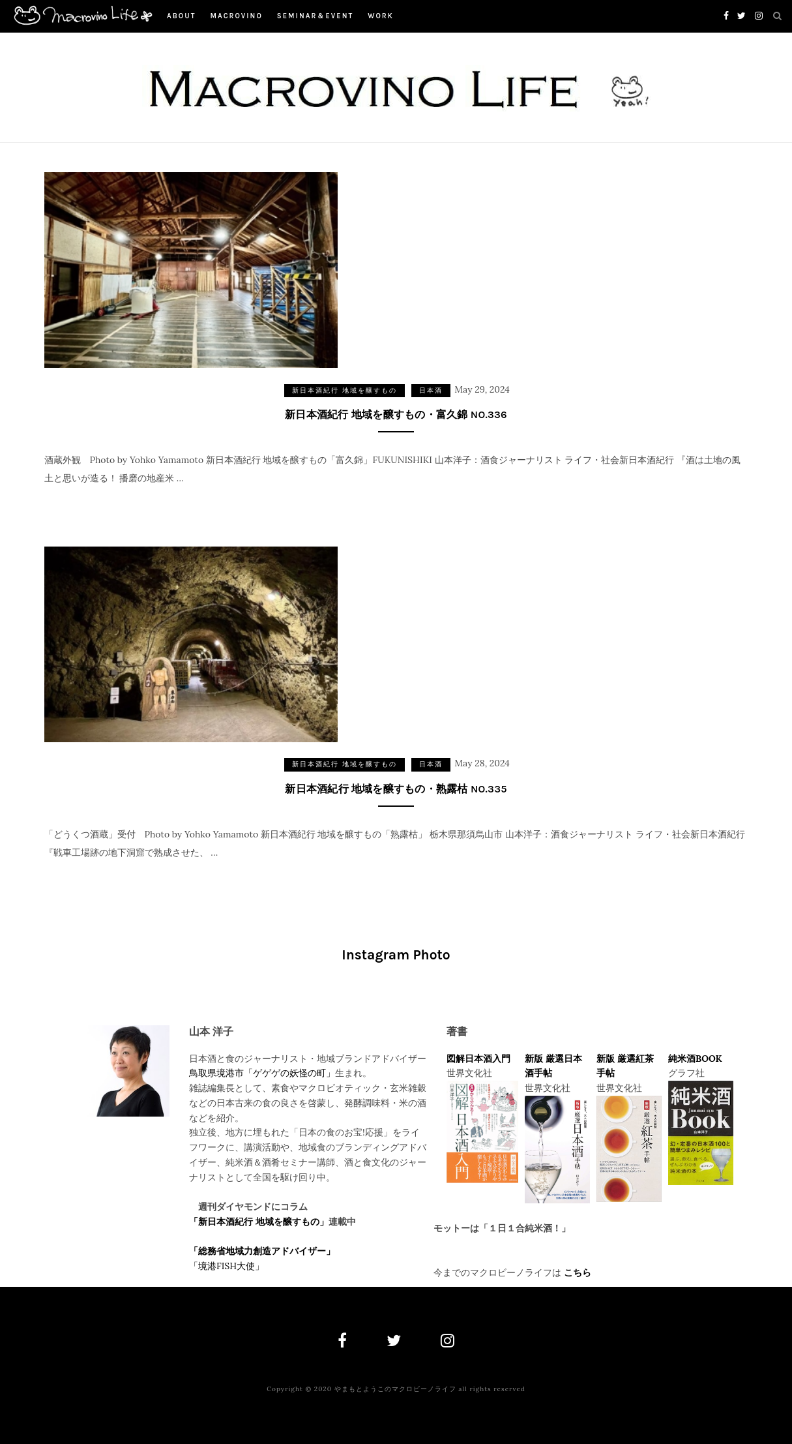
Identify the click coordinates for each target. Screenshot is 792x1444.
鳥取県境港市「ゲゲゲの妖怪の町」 (262, 1073)
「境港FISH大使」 (226, 1266)
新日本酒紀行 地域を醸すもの (344, 390)
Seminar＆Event (315, 16)
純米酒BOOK (695, 1058)
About (181, 16)
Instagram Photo (396, 955)
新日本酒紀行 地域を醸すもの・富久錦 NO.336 (396, 414)
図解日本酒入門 (478, 1058)
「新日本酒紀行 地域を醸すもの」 (259, 1221)
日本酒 (431, 390)
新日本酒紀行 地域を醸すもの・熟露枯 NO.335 (395, 789)
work (381, 16)
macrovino (236, 16)
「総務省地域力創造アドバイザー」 (262, 1251)
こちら (577, 1272)
